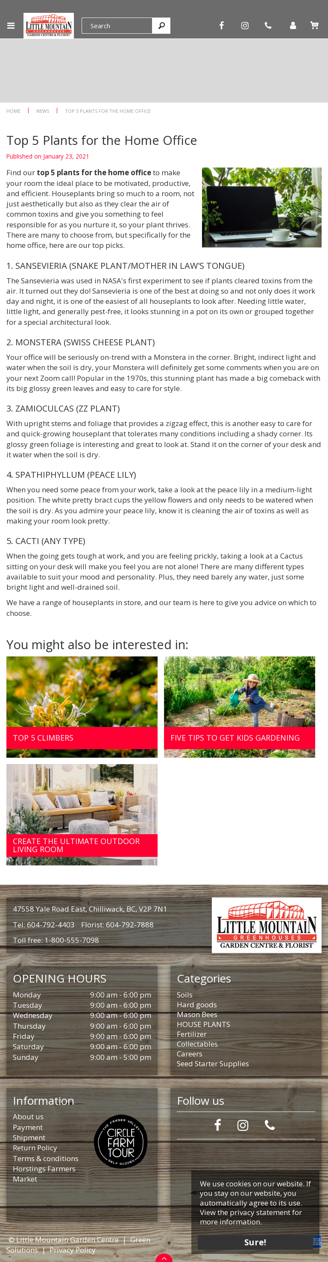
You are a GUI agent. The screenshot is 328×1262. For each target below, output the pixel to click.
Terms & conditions (46, 1158)
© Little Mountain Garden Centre (64, 1239)
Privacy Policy (73, 1250)
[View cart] (314, 25)
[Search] (117, 26)
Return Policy (35, 1148)
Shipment (29, 1137)
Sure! (255, 1241)
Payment (28, 1127)
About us (28, 1116)
